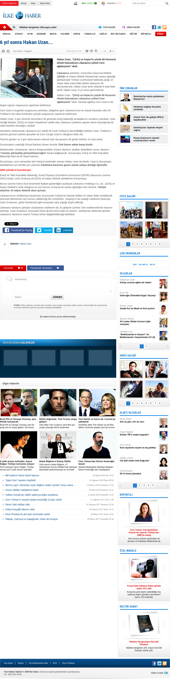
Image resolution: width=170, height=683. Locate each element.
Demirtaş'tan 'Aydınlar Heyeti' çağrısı (148, 128)
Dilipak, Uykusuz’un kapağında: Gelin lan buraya (31, 519)
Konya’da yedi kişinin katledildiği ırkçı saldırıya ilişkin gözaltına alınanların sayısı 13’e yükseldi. (144, 591)
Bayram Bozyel (139, 322)
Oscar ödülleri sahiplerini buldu (22, 490)
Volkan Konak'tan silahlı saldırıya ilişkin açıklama (31, 494)
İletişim (21, 663)
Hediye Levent (139, 459)
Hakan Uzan (25, 244)
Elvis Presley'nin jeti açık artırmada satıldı (27, 514)
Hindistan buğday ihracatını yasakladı (147, 108)
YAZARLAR (126, 273)
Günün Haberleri (9, 3)
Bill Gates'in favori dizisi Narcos (22, 475)
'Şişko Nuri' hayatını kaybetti (20, 480)
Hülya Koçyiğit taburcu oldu (20, 509)
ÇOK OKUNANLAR (130, 253)
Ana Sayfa (8, 663)
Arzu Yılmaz (139, 446)
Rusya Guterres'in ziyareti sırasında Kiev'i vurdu (146, 139)
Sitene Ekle (45, 3)
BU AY (152, 265)
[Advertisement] (58, 258)
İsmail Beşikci (139, 472)
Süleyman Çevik (139, 281)
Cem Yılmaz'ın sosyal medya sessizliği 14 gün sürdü (33, 499)
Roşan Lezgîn (139, 307)
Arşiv (33, 3)
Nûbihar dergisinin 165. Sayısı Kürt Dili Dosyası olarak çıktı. (144, 646)
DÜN (135, 265)
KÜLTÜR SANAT (129, 606)
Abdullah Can (139, 335)
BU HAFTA (143, 265)
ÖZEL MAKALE (128, 550)
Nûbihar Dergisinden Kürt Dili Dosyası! (40, 27)
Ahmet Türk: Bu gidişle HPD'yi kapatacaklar (149, 118)
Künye (23, 3)
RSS (55, 663)
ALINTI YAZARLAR (130, 412)
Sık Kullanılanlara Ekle (38, 663)
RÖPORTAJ (126, 494)
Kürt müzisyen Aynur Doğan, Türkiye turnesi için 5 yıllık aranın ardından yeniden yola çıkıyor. (19, 465)
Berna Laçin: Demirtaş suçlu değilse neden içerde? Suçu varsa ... (40, 485)
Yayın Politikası (68, 663)
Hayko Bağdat (139, 433)
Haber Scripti (157, 673)
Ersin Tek (139, 294)
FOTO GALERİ (127, 196)
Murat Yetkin (139, 420)
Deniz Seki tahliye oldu (17, 504)
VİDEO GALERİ (128, 355)
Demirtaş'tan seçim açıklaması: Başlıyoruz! (149, 97)
